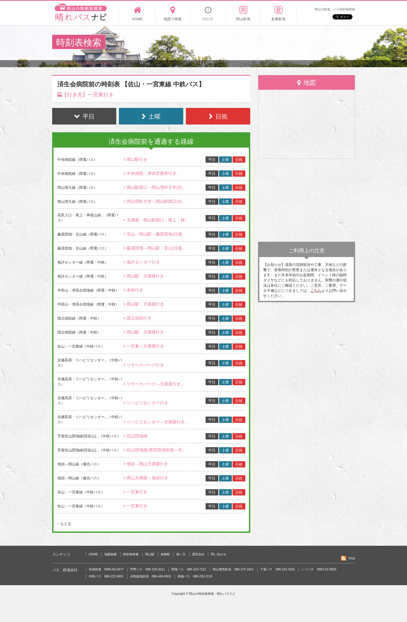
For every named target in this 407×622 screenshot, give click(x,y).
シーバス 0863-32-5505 (318, 569)
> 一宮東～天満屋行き (143, 346)
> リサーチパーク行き (143, 365)
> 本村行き (133, 290)
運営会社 (198, 554)
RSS (352, 558)
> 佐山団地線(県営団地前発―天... (154, 450)
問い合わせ (218, 554)
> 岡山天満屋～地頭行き (145, 478)
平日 (211, 159)
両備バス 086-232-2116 (195, 576)
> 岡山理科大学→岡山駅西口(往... (154, 201)
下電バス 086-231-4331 (277, 569)
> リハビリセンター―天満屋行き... (155, 422)
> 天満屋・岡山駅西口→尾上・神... (155, 220)
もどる (64, 524)
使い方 (181, 554)
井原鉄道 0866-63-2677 (106, 569)
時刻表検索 (131, 554)
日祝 (238, 159)
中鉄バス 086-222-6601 (106, 576)
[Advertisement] (260, 42)
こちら (315, 290)
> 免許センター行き (141, 262)
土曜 (225, 159)
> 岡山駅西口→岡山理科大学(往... (154, 187)
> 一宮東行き (135, 492)
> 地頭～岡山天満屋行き (145, 464)
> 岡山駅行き (135, 159)
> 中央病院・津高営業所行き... (151, 173)
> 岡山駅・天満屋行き (143, 276)
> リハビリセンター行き (145, 403)
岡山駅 (149, 554)
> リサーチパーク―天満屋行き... (153, 384)
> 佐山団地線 (135, 436)
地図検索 (110, 554)
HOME (93, 554)
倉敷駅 (165, 554)
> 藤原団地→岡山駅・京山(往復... (154, 248)
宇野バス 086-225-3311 (147, 569)
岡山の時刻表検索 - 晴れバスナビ (212, 594)
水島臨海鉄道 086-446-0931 (150, 576)
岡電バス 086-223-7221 (188, 569)
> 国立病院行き (137, 318)
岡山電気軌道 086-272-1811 (233, 569)
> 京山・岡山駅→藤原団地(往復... (154, 234)
